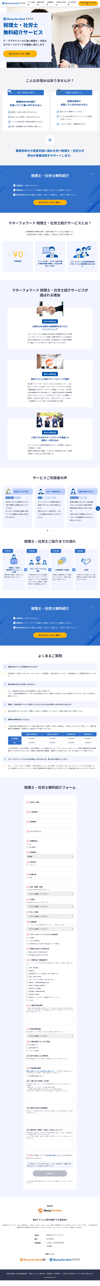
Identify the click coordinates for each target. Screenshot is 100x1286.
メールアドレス (50, 839)
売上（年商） (50, 920)
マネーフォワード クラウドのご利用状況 (42, 940)
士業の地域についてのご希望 (38, 1047)
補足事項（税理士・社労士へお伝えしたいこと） (50, 1145)
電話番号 (50, 830)
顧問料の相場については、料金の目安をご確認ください (40, 1076)
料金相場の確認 (33, 1074)
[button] (47, 533)
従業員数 (50, 931)
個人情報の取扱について (53, 1161)
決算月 (50, 909)
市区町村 (50, 871)
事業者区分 (32, 846)
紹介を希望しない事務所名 (50, 1065)
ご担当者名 (50, 820)
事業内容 (50, 884)
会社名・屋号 (50, 810)
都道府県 (50, 860)
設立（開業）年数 (50, 896)
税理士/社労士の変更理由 (50, 1122)
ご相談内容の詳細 (50, 1020)
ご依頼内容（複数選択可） (37, 965)
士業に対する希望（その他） (50, 1097)
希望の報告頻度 (50, 1038)
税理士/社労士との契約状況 (37, 954)
